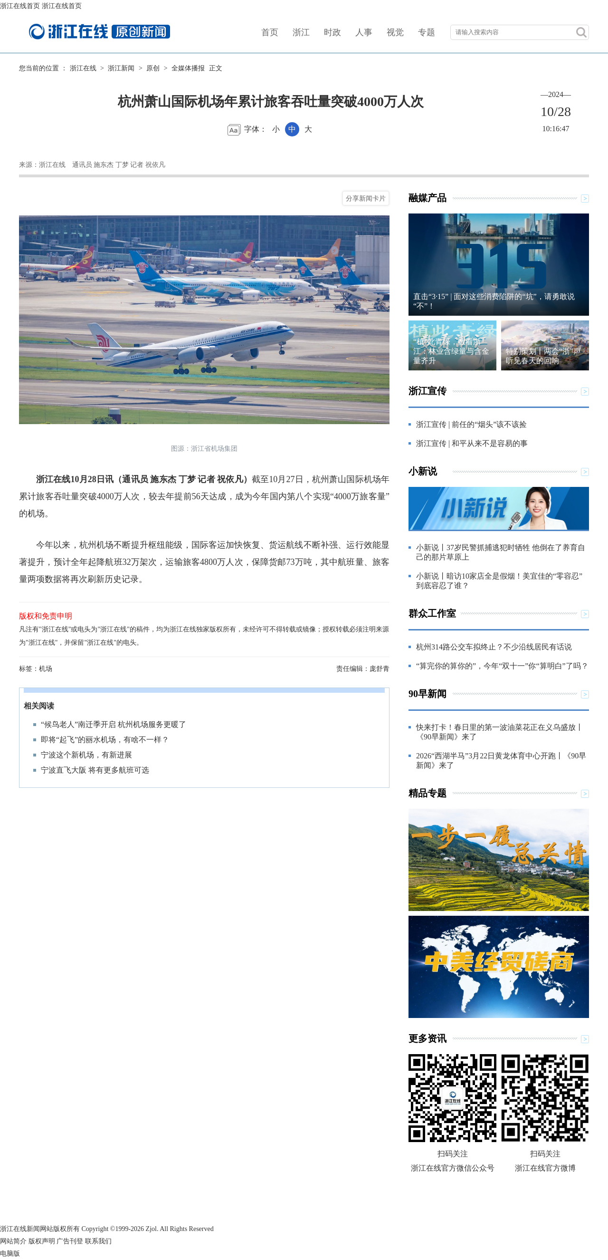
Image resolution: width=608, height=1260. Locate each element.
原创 (153, 68)
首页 (269, 32)
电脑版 (10, 1253)
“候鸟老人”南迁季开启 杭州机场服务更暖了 (113, 724)
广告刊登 (70, 1241)
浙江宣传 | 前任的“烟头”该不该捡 (471, 424)
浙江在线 (83, 68)
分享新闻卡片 (366, 198)
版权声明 (41, 1241)
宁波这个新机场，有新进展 (86, 755)
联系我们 (98, 1241)
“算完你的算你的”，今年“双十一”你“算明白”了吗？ (502, 666)
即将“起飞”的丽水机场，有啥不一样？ (105, 740)
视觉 (395, 32)
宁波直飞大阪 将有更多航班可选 (95, 770)
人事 (363, 32)
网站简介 (13, 1241)
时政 (332, 32)
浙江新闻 (121, 68)
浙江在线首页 (20, 6)
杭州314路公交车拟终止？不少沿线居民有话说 (494, 647)
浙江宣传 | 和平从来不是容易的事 (472, 443)
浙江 (301, 32)
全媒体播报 (188, 68)
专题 (426, 32)
